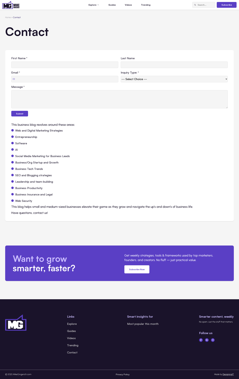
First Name (19, 58)
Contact (72, 352)
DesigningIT (228, 374)
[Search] (195, 5)
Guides (112, 5)
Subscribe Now (137, 269)
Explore (72, 323)
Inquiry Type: (130, 72)
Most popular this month (143, 323)
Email (15, 72)
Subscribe (226, 5)
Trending (145, 5)
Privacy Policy (123, 374)
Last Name (128, 58)
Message (18, 86)
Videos (128, 5)
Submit (19, 113)
